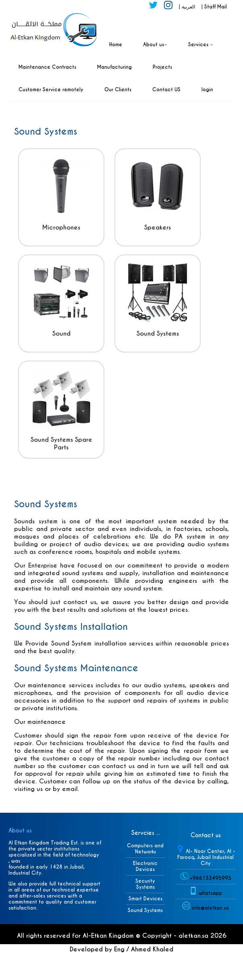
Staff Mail (215, 7)
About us (155, 44)
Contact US (166, 89)
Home (115, 44)
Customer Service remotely (51, 89)
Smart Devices (145, 899)
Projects (162, 67)
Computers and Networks (145, 848)
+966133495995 (210, 878)
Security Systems (145, 884)
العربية (189, 7)
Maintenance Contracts (47, 67)
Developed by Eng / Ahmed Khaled (121, 949)
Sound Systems (145, 910)
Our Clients (117, 89)
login (207, 89)
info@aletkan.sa (210, 908)
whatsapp (210, 893)
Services (200, 44)
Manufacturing (114, 67)
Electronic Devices (145, 866)
